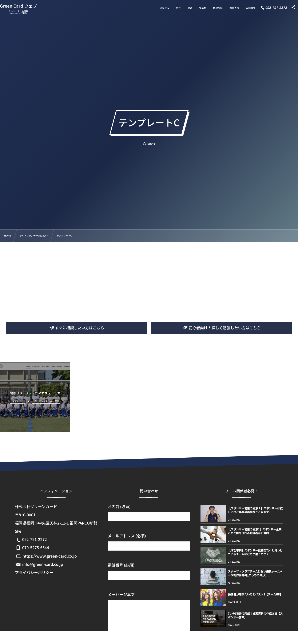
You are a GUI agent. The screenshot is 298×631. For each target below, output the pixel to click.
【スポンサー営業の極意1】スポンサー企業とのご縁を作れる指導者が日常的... (254, 531)
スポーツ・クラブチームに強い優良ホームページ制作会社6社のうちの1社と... (255, 573)
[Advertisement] (149, 273)
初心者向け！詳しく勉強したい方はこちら (221, 328)
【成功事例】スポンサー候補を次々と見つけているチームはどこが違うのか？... (255, 552)
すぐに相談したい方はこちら (76, 328)
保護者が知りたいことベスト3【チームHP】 (255, 594)
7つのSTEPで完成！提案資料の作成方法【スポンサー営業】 (255, 615)
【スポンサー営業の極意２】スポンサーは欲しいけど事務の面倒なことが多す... (255, 510)
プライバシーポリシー (34, 572)
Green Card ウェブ (24, 5)
